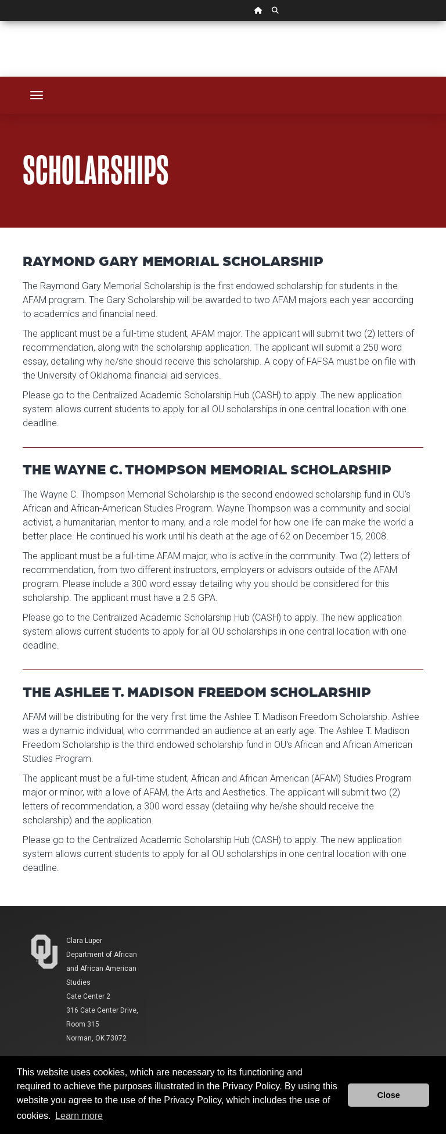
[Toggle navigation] (37, 95)
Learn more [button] (79, 1116)
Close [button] (388, 1095)
